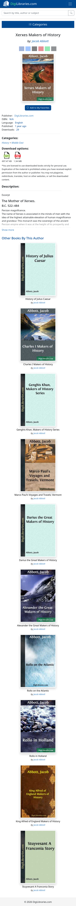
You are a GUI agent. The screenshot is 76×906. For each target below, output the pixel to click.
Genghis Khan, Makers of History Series (38, 429)
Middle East (18, 142)
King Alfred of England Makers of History (38, 821)
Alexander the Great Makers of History (38, 625)
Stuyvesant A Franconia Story (38, 886)
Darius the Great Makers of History (38, 560)
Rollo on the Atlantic (38, 690)
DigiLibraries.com (23, 115)
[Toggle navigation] (70, 4)
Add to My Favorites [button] (38, 107)
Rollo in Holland (38, 756)
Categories (38, 24)
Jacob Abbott (40, 41)
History (5, 142)
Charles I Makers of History (38, 364)
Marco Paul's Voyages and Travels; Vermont (37, 494)
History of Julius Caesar (38, 299)
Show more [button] (8, 229)
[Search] (35, 13)
